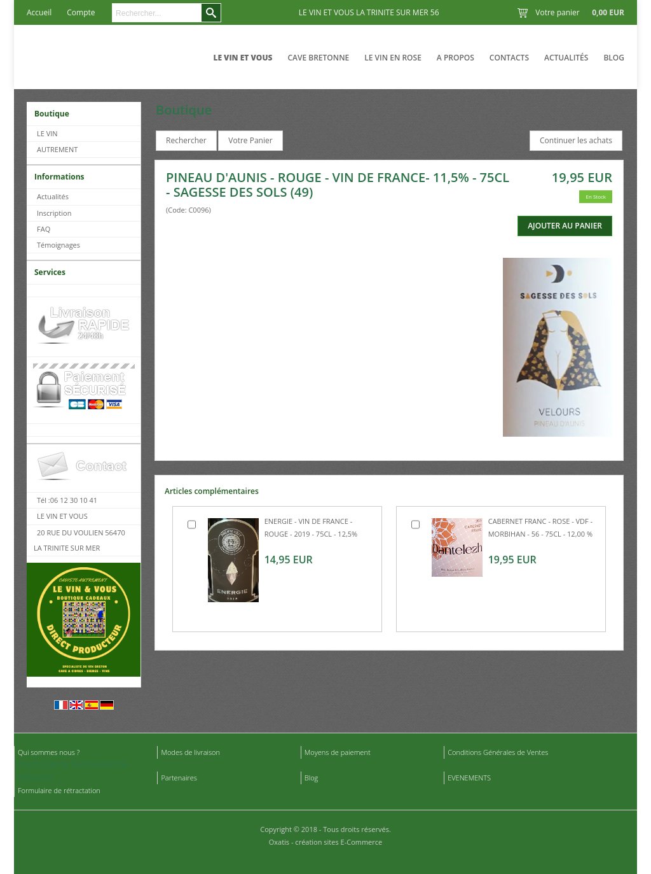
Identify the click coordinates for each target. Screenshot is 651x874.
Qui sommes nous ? (48, 752)
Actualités (566, 57)
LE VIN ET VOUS (242, 57)
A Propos (455, 57)
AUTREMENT (57, 149)
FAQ (43, 229)
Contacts (509, 57)
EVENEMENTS (469, 777)
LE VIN (47, 133)
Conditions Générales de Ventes (498, 752)
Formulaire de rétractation (59, 790)
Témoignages (58, 245)
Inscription (54, 213)
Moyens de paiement (338, 752)
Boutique (51, 113)
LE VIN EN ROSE (392, 57)
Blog (613, 57)
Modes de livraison (190, 752)
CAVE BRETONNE (318, 57)
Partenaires (179, 777)
